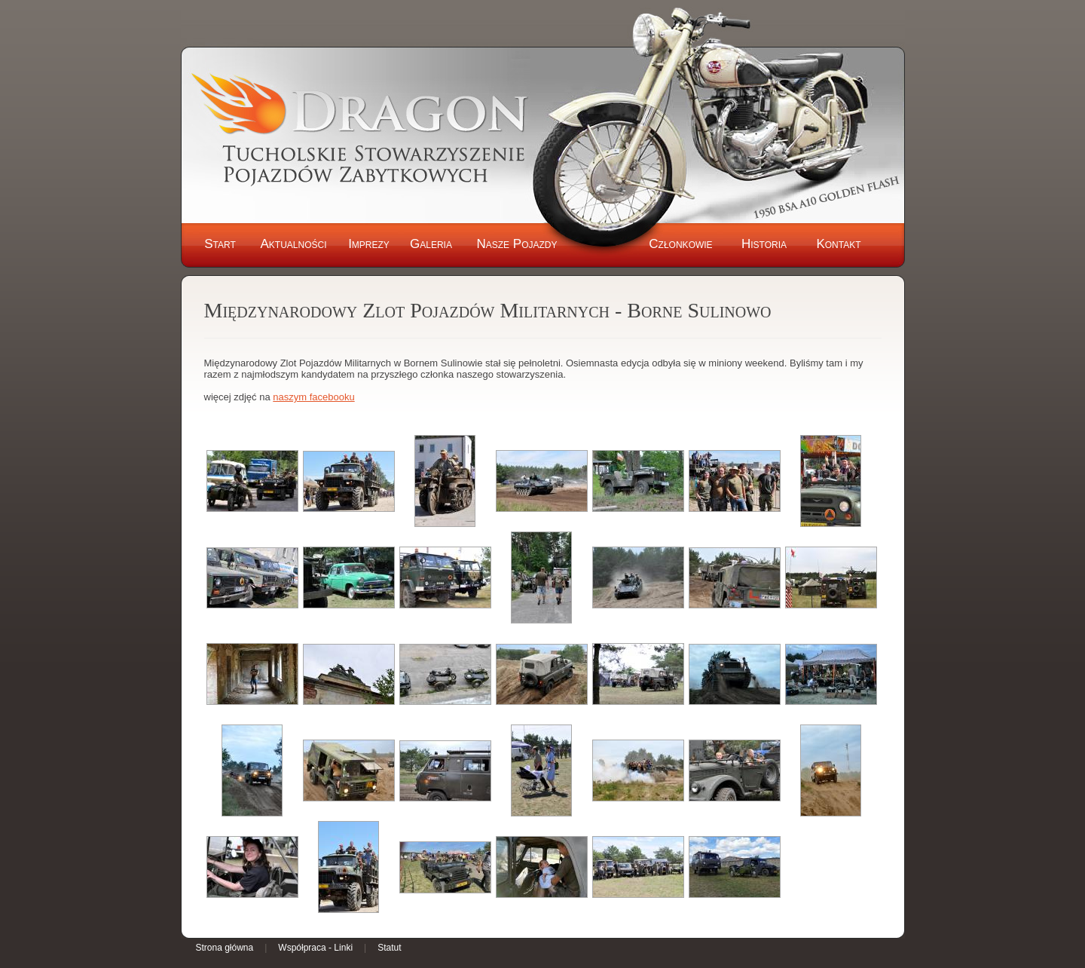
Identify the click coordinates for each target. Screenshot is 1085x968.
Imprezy (369, 244)
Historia (764, 244)
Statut (389, 947)
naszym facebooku (313, 397)
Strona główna (225, 947)
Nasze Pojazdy (516, 244)
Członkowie (680, 244)
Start (220, 244)
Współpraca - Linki (315, 947)
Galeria (431, 244)
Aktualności (293, 244)
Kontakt (838, 244)
